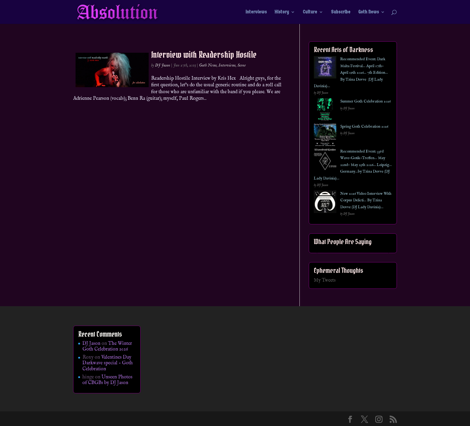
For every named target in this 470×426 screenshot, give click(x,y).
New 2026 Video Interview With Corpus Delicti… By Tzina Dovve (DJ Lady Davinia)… (365, 200)
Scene (241, 65)
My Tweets (325, 280)
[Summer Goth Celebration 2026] (325, 110)
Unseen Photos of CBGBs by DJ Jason (107, 380)
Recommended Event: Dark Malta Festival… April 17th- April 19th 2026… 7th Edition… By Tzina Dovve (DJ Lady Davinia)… (351, 73)
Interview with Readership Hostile (204, 54)
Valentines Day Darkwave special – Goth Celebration (107, 363)
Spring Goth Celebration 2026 (364, 126)
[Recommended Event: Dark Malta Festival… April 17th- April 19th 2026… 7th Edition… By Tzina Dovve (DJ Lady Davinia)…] (325, 68)
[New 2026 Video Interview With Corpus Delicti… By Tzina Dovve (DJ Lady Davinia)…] (325, 203)
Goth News (368, 12)
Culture (310, 12)
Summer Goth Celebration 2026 (365, 101)
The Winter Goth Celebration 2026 (107, 346)
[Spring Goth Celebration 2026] (325, 135)
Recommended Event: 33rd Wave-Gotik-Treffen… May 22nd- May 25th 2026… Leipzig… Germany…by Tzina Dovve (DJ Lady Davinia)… (353, 165)
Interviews (256, 12)
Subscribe (340, 12)
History (282, 12)
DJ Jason (162, 65)
